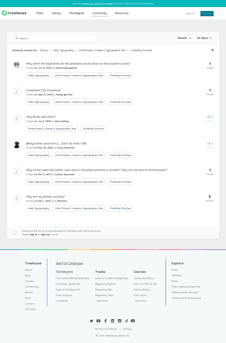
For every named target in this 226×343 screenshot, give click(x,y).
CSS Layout (140, 295)
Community (99, 13)
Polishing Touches (141, 50)
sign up (45, 234)
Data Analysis (64, 295)
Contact (29, 303)
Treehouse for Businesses (186, 298)
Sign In (190, 13)
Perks (175, 281)
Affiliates (177, 275)
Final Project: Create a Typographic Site (102, 50)
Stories (29, 292)
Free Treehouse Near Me (186, 286)
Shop (28, 298)
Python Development (68, 289)
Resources (122, 13)
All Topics (202, 38)
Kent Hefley (62, 121)
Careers (29, 281)
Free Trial (207, 13)
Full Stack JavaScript (68, 283)
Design (44, 50)
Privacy (127, 328)
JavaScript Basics (144, 278)
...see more (101, 300)
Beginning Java (104, 295)
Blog (27, 275)
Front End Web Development (73, 278)
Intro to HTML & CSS (145, 283)
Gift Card (30, 309)
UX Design (62, 300)
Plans (39, 13)
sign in (33, 234)
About (28, 269)
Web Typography (63, 50)
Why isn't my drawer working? (45, 196)
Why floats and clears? (41, 117)
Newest (183, 38)
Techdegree (76, 13)
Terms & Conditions (105, 328)
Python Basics (142, 289)
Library (56, 13)
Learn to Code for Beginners (111, 278)
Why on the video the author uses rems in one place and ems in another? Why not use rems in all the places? (96, 170)
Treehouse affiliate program (97, 3)
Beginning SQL (103, 289)
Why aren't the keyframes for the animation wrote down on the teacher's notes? (78, 63)
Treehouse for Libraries (185, 292)
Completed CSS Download (43, 90)
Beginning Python (105, 283)
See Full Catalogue (69, 263)
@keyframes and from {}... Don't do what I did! (56, 143)
